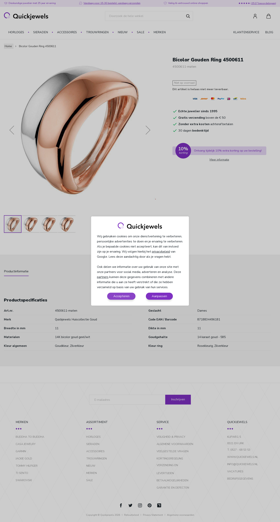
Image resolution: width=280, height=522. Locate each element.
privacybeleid (161, 251)
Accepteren (121, 296)
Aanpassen (159, 296)
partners (103, 277)
